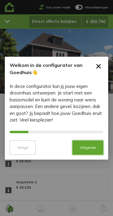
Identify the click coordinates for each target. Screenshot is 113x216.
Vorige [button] (22, 151)
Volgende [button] (88, 151)
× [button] (99, 71)
